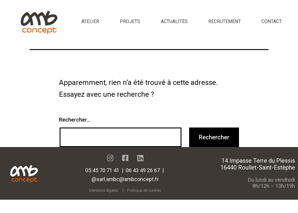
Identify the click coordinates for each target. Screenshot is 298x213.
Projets (130, 21)
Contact (271, 21)
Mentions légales (103, 190)
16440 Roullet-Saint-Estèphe (257, 167)
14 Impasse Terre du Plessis (258, 160)
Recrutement (224, 21)
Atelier (90, 21)
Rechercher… (74, 120)
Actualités (174, 21)
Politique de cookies (144, 190)
